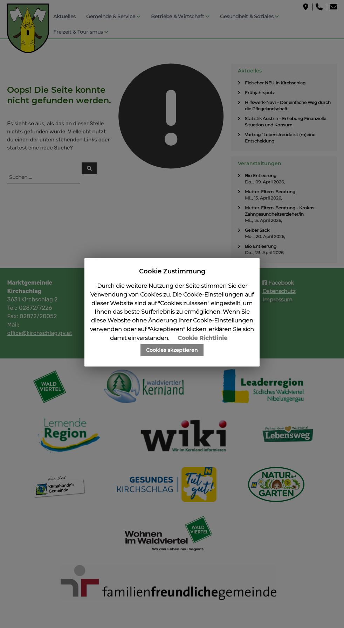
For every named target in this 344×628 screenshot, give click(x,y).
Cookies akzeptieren (172, 350)
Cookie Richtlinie (202, 338)
